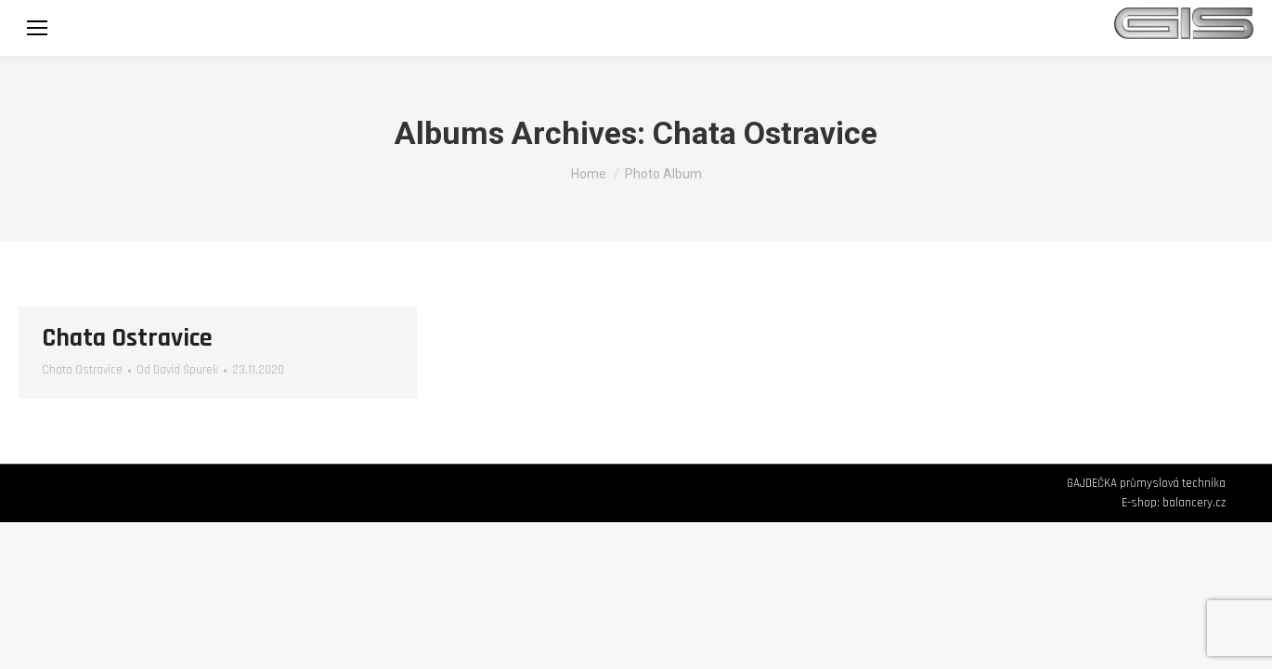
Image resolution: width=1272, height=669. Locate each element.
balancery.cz (1194, 502)
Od (177, 369)
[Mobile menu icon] (37, 27)
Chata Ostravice (127, 338)
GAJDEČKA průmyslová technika (1146, 483)
